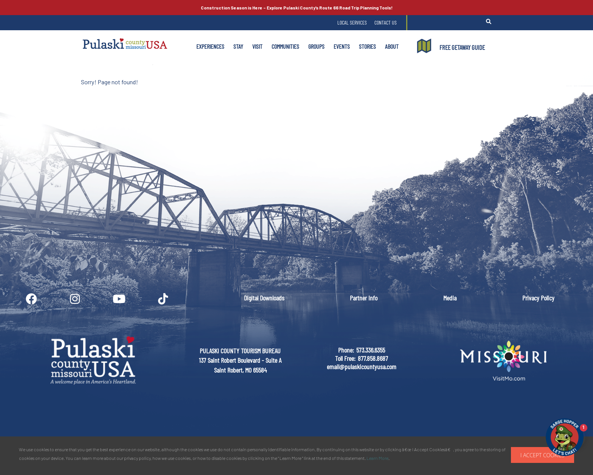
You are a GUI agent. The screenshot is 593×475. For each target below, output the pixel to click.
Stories (367, 46)
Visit (257, 46)
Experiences (210, 46)
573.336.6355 (370, 350)
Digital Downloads (264, 298)
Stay (238, 46)
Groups (316, 46)
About (392, 46)
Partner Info (363, 298)
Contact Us (385, 22)
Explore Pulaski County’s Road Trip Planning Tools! (297, 7)
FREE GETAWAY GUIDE (462, 47)
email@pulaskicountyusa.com (361, 366)
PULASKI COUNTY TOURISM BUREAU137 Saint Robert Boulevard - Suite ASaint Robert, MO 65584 (240, 360)
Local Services (352, 22)
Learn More (377, 458)
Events (342, 46)
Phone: (346, 350)
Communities (285, 46)
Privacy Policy (538, 298)
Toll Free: (345, 358)
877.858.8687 (373, 358)
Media (449, 298)
